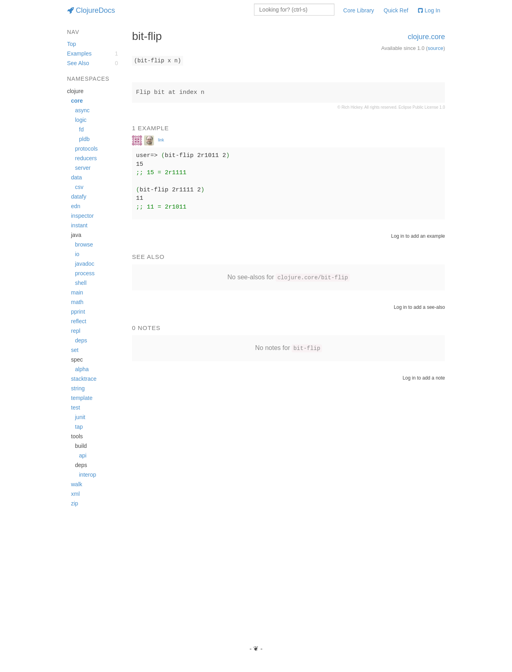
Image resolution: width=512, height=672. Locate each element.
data (76, 177)
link (161, 140)
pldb (84, 139)
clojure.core (426, 37)
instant (79, 225)
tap (79, 426)
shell (81, 283)
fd (81, 129)
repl (75, 331)
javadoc (84, 263)
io (77, 254)
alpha (82, 369)
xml (75, 494)
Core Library (358, 10)
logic (81, 120)
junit (80, 417)
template (82, 398)
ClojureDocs (91, 10)
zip (74, 503)
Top (71, 44)
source (435, 48)
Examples (79, 53)
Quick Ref (396, 10)
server (83, 168)
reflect (78, 321)
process (85, 273)
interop (87, 474)
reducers (86, 158)
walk (76, 484)
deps (81, 340)
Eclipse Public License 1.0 (421, 107)
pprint (78, 311)
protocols (86, 148)
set (75, 350)
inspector (82, 216)
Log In (429, 10)
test (75, 407)
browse (84, 244)
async (82, 110)
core (77, 100)
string (78, 388)
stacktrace (84, 379)
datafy (78, 196)
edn (75, 206)
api (83, 455)
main (77, 292)
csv (79, 187)
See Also (78, 63)
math (77, 302)
